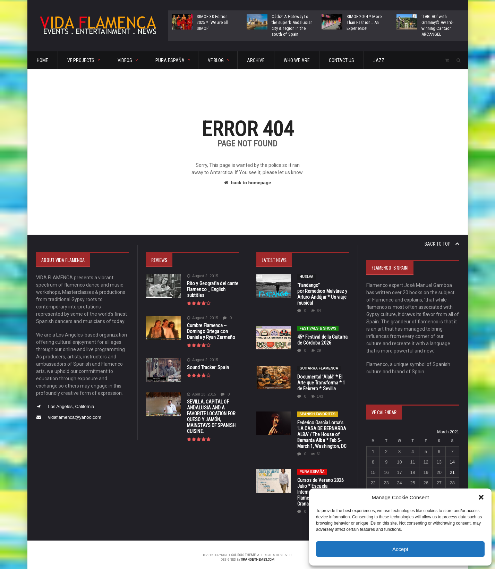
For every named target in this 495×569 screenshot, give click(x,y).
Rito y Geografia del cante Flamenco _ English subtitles (212, 289)
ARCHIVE (256, 60)
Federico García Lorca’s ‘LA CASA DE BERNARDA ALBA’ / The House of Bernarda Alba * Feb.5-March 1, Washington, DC (321, 428)
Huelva (307, 277)
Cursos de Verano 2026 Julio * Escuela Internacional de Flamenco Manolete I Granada (320, 486)
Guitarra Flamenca (319, 362)
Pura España (312, 466)
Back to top (442, 244)
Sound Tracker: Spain (207, 367)
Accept (400, 549)
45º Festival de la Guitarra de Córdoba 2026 (322, 334)
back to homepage (247, 182)
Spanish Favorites (317, 408)
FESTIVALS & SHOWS (318, 322)
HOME (42, 60)
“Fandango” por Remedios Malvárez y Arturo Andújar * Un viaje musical (323, 291)
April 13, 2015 (201, 394)
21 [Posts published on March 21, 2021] (452, 472)
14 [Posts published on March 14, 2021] (452, 462)
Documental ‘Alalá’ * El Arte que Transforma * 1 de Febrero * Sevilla (321, 376)
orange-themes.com (257, 553)
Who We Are (297, 60)
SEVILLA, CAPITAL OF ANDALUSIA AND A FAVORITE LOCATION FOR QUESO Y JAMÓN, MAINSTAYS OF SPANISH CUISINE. (211, 416)
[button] (481, 497)
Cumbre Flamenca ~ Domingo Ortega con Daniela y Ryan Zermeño (210, 331)
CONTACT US (341, 60)
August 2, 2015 (202, 276)
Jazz (378, 60)
